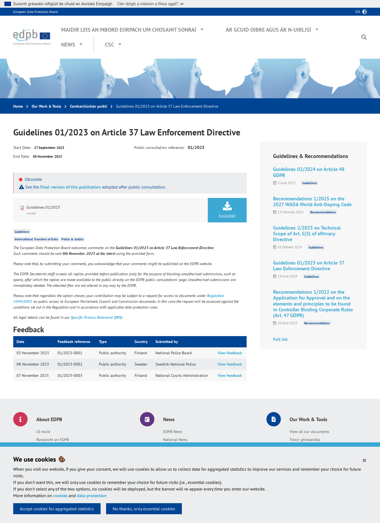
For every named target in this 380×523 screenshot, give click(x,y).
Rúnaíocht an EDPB (52, 439)
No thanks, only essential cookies (144, 508)
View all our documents (309, 431)
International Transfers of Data (36, 239)
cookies (60, 495)
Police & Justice (72, 239)
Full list (280, 339)
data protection (92, 495)
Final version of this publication (70, 187)
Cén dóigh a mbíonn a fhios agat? (150, 3)
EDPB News (172, 431)
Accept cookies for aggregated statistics (57, 508)
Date (20, 341)
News (68, 44)
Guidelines (22, 231)
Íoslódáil (227, 210)
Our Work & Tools (46, 106)
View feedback (230, 352)
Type (103, 341)
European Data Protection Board (35, 12)
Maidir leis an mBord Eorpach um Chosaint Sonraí (128, 29)
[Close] (364, 460)
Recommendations (323, 212)
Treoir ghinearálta (305, 439)
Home (18, 106)
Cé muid (43, 431)
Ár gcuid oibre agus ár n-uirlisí (268, 29)
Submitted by (166, 341)
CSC (109, 44)
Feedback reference (74, 341)
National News (175, 439)
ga (357, 11)
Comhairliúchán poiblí (88, 106)
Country (141, 341)
